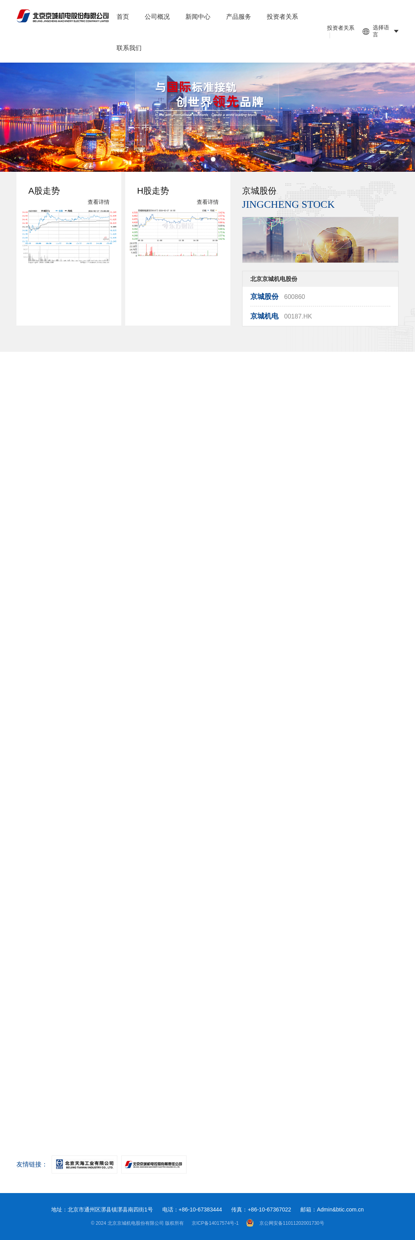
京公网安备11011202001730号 (285, 1223)
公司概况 (157, 16)
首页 (123, 16)
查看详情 (99, 209)
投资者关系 (282, 16)
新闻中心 (197, 16)
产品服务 (238, 16)
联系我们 (129, 48)
